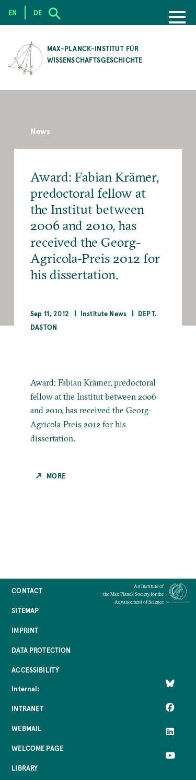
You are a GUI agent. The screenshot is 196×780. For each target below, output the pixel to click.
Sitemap (25, 610)
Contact (26, 590)
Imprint (24, 630)
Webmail (26, 728)
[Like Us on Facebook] (170, 707)
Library (24, 768)
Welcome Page (37, 748)
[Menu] (177, 18)
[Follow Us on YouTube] (170, 755)
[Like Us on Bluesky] (170, 683)
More (56, 476)
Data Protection (41, 650)
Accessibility (35, 670)
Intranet (27, 708)
